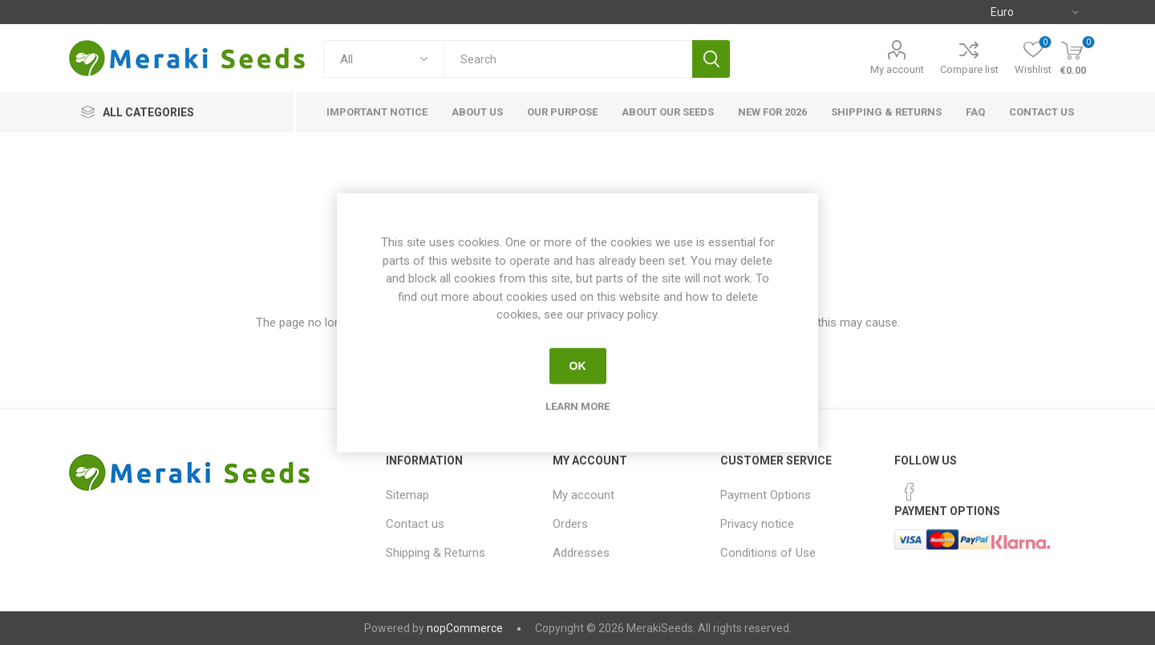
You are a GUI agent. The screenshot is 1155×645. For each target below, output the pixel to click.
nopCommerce (465, 628)
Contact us (415, 524)
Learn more (577, 406)
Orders (570, 524)
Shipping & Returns (435, 553)
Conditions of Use (768, 553)
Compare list (969, 69)
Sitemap (407, 495)
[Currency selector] (1034, 12)
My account (897, 69)
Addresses (581, 553)
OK (577, 365)
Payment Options (765, 495)
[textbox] (568, 59)
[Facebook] (909, 492)
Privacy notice (757, 524)
